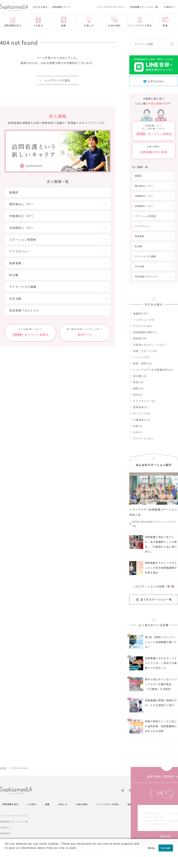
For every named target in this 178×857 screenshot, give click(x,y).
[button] (5, 852)
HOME (3, 767)
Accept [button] (166, 848)
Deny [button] (151, 848)
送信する (165, 836)
